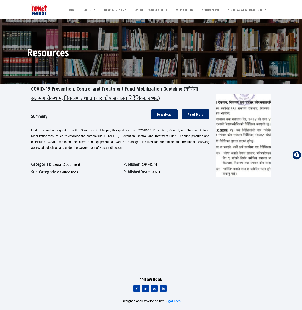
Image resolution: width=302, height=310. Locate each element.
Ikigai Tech (172, 301)
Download (164, 114)
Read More (196, 114)
